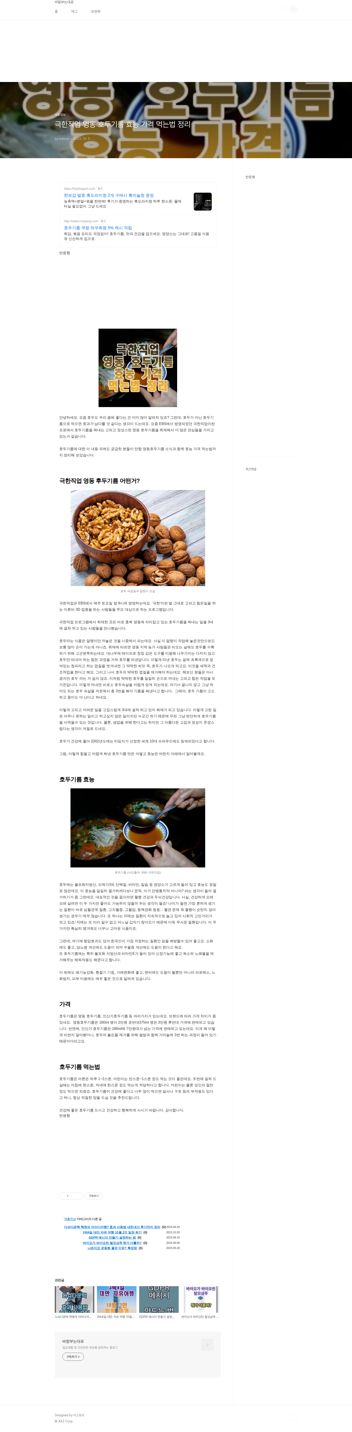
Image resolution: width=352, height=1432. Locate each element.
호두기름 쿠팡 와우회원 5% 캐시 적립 (98, 228)
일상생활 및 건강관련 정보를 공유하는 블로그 (90, 1347)
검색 (283, 9)
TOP (293, 1417)
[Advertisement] (134, 50)
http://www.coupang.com (81, 221)
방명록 (96, 11)
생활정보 (70, 1219)
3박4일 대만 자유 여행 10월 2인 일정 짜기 (112, 1232)
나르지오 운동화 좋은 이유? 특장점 (112, 1248)
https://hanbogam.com (79, 188)
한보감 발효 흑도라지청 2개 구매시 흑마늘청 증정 (109, 195)
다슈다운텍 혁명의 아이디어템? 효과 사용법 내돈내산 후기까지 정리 (112, 1227)
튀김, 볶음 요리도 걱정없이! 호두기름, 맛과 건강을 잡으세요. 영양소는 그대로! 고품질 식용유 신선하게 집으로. (136, 236)
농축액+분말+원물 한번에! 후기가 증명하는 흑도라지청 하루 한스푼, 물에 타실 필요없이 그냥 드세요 (122, 203)
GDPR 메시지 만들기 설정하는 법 (112, 1237)
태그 (74, 11)
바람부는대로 (64, 2)
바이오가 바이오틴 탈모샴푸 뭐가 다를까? (112, 1243)
